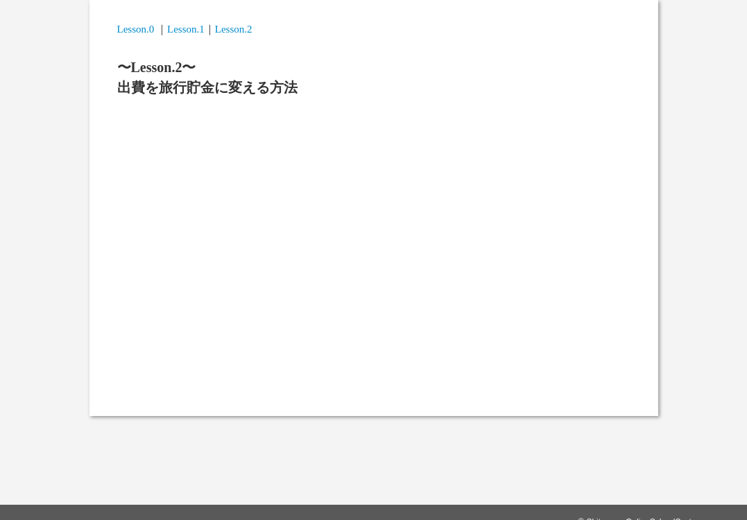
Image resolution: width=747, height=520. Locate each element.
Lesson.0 (136, 29)
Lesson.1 (186, 29)
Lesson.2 (233, 29)
